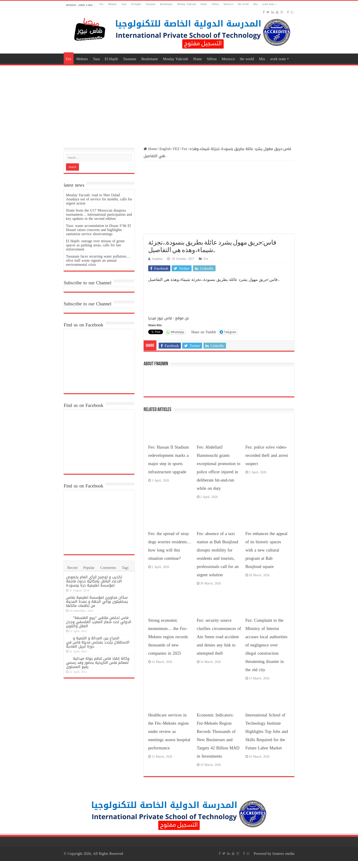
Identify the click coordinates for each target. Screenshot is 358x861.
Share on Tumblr (203, 332)
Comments (108, 567)
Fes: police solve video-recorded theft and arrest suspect (266, 455)
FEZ (176, 148)
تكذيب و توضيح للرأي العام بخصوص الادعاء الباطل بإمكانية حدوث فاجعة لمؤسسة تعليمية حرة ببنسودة (94, 581)
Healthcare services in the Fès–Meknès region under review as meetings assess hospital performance (169, 731)
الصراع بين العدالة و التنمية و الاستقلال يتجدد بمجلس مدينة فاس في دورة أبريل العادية (97, 642)
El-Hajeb (136, 4)
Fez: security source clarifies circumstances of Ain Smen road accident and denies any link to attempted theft (219, 636)
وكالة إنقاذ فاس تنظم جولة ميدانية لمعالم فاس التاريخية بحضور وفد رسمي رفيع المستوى (97, 662)
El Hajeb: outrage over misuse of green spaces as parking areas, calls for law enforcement (95, 245)
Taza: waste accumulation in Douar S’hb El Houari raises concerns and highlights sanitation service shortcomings (98, 229)
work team (268, 4)
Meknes (112, 4)
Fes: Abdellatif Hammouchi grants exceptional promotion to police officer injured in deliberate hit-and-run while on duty (218, 467)
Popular (89, 567)
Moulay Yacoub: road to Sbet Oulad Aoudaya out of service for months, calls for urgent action (99, 199)
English (165, 148)
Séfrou (215, 4)
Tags (125, 567)
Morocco (228, 4)
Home (150, 148)
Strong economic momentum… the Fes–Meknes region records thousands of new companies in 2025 (168, 636)
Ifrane (203, 4)
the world (243, 4)
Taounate (150, 4)
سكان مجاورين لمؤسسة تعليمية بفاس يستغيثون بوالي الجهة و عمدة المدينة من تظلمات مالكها (97, 601)
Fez (101, 4)
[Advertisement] (179, 103)
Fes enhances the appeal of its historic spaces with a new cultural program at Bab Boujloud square (266, 550)
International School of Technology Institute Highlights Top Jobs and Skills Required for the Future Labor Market (266, 731)
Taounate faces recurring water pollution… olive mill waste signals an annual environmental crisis (98, 260)
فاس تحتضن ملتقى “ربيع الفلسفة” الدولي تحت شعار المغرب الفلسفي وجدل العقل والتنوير (98, 622)
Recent (72, 567)
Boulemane (166, 4)
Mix (255, 4)
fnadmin (157, 259)
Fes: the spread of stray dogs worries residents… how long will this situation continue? (169, 546)
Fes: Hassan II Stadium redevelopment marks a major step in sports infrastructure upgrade (168, 459)
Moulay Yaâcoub (186, 4)
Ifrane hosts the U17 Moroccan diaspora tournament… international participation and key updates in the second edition (99, 214)
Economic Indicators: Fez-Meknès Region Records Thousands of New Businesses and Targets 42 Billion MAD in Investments (218, 735)
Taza (123, 4)
